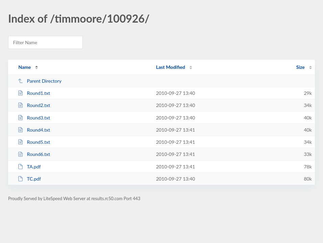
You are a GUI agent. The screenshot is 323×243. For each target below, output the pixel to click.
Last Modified (170, 67)
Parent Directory (40, 81)
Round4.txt (34, 130)
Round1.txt (34, 93)
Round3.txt (34, 117)
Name (24, 67)
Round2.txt (34, 105)
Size (300, 67)
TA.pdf (29, 166)
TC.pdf (29, 179)
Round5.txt (34, 142)
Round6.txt (34, 154)
